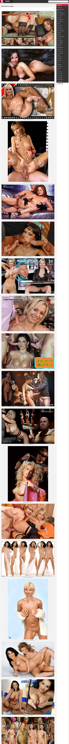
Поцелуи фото (59, 38)
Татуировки (59, 68)
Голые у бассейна (60, 51)
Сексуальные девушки (60, 36)
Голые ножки (59, 17)
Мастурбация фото (60, 21)
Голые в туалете (59, 71)
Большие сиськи (59, 28)
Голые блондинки (60, 79)
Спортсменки (59, 49)
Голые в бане (59, 60)
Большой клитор (59, 73)
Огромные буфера (60, 47)
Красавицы (59, 23)
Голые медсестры (60, 40)
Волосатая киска (59, 75)
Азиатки (58, 62)
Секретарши (59, 34)
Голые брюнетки (59, 81)
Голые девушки (59, 7)
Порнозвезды (59, 64)
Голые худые (59, 32)
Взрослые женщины (60, 30)
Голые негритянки (60, 19)
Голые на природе (60, 53)
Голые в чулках (59, 15)
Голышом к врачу (60, 77)
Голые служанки (59, 43)
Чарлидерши (59, 45)
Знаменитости (59, 25)
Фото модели (59, 58)
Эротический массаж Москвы (60, 10)
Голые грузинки (59, 66)
